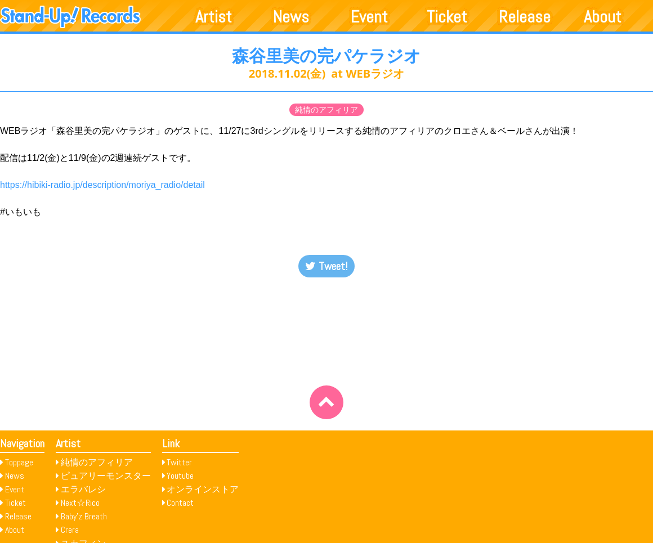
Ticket (447, 17)
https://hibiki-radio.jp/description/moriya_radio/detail (102, 185)
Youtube (180, 476)
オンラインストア (203, 489)
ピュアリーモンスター (106, 476)
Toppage (19, 462)
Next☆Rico (80, 503)
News (291, 17)
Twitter (179, 462)
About (602, 17)
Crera (70, 530)
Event (369, 17)
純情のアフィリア (326, 109)
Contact (180, 503)
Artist (213, 17)
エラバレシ (83, 489)
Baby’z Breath (84, 516)
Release (525, 17)
